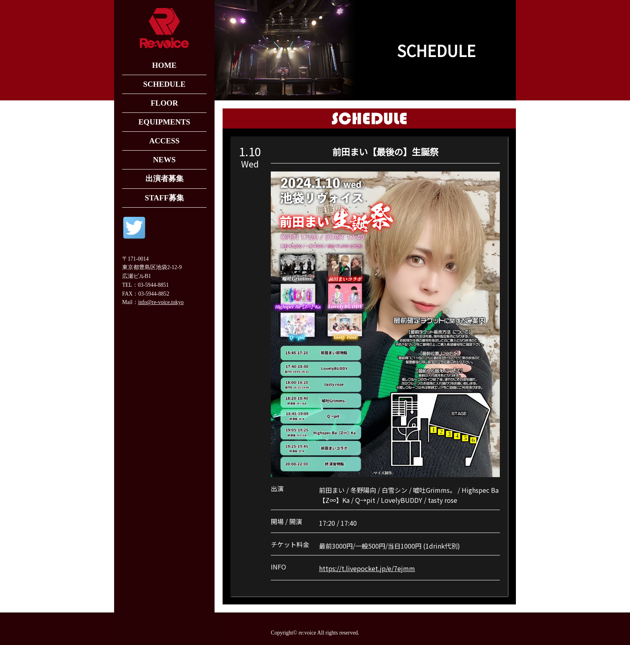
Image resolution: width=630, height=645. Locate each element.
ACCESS (164, 141)
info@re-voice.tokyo (161, 302)
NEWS (164, 159)
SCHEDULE (164, 84)
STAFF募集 (164, 198)
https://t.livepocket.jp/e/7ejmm (367, 568)
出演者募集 (164, 178)
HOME (164, 65)
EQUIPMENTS (164, 122)
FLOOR (164, 103)
